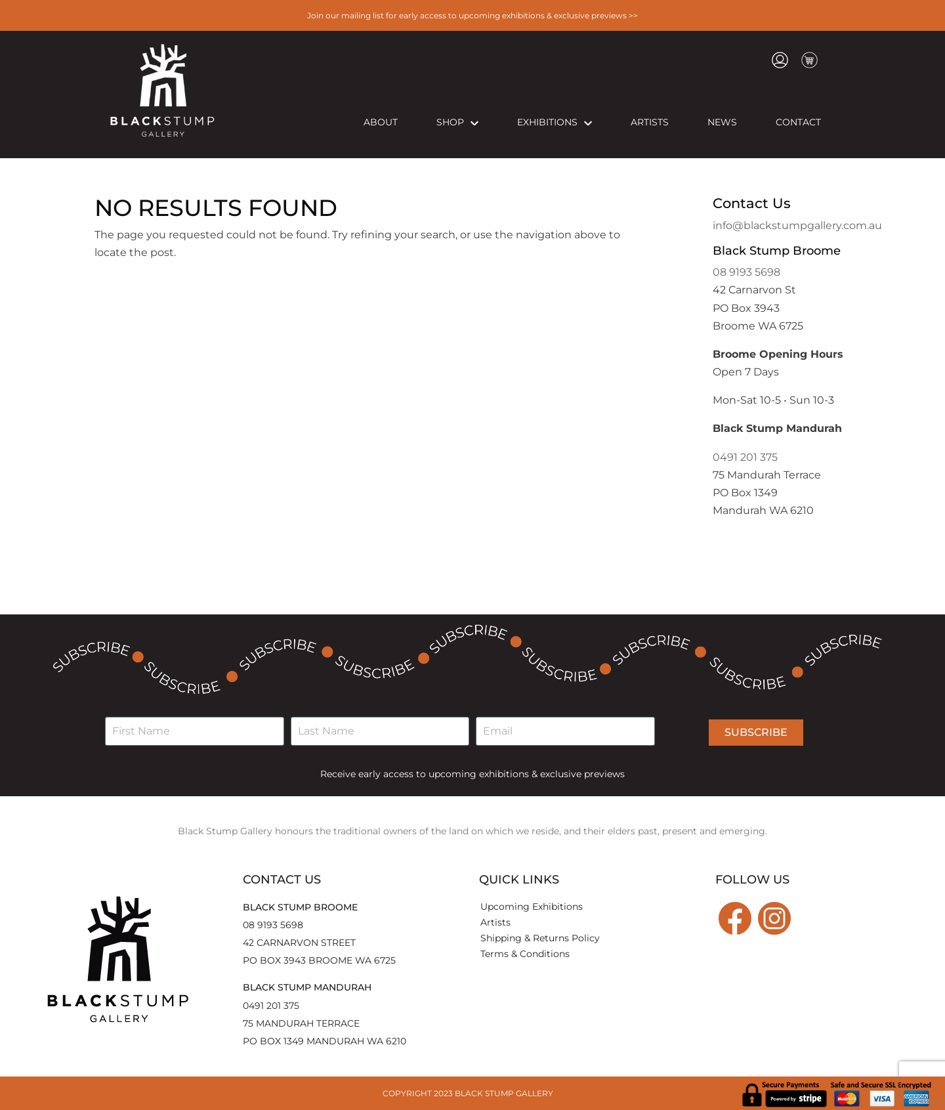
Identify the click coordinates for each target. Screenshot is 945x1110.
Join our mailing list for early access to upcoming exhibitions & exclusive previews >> (472, 15)
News (722, 122)
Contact (798, 122)
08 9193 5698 (746, 272)
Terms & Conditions (525, 954)
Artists (650, 122)
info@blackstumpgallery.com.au (797, 225)
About (381, 122)
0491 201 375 (745, 457)
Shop (457, 122)
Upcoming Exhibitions (531, 906)
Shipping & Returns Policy (540, 938)
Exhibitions (554, 122)
